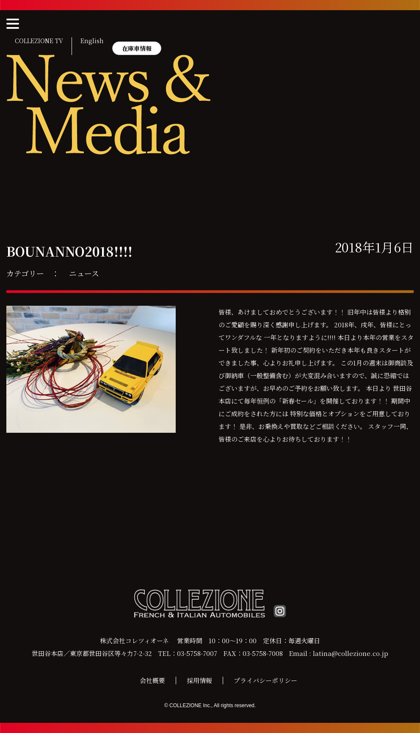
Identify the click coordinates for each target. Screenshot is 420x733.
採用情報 (199, 680)
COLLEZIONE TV (39, 41)
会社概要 (152, 680)
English (92, 41)
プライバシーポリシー (265, 680)
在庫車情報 (137, 48)
